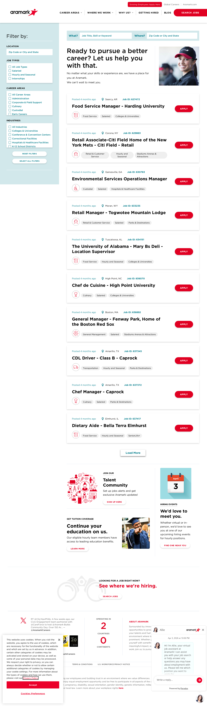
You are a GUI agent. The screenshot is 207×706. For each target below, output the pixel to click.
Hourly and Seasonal (22, 74)
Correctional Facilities (23, 138)
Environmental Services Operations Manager (119, 178)
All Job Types (18, 67)
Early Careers (18, 114)
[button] (185, 12)
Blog (167, 12)
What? (73, 35)
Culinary (15, 106)
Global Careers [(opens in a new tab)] (171, 4)
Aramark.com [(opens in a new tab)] (190, 4)
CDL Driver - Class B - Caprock (104, 357)
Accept (33, 685)
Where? (139, 35)
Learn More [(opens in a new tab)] (78, 548)
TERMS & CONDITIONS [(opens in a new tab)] (82, 664)
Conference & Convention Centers (29, 134)
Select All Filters (29, 161)
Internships (17, 78)
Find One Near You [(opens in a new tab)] (175, 545)
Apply (184, 108)
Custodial (16, 110)
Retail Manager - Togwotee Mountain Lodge (119, 212)
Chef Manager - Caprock (98, 391)
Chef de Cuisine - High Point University (113, 285)
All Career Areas (19, 94)
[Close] (59, 640)
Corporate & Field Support (25, 102)
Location (12, 46)
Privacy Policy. (30, 678)
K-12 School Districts (22, 146)
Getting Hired (149, 12)
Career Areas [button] (71, 12)
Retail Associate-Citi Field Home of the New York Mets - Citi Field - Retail (119, 142)
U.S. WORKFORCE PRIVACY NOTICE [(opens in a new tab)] (114, 664)
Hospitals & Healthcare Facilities (29, 142)
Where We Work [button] (100, 12)
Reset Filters (29, 154)
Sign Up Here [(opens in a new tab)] (114, 502)
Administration (19, 98)
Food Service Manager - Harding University (118, 106)
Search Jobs (110, 596)
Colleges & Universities (23, 131)
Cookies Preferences (33, 694)
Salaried (15, 70)
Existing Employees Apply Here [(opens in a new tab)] (145, 4)
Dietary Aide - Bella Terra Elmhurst (109, 425)
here (121, 688)
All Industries (18, 127)
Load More (133, 452)
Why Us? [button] (126, 12)
